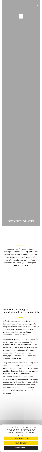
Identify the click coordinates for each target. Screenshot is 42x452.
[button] (37, 6)
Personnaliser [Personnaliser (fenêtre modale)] (21, 448)
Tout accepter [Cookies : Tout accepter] (21, 438)
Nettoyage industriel (21, 220)
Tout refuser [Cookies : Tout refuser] (21, 443)
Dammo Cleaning (21, 252)
